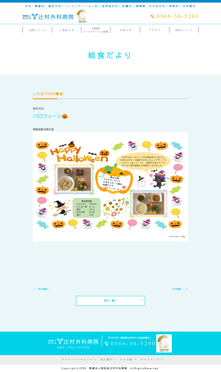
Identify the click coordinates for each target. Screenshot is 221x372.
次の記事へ (177, 289)
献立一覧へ (110, 300)
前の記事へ (43, 289)
